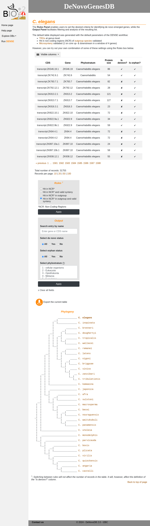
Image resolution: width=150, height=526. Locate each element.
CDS (47, 63)
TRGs (42, 38)
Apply (59, 212)
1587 (92, 163)
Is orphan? (135, 63)
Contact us (38, 523)
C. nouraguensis (88, 437)
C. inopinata (86, 324)
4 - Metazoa (58, 276)
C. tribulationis (89, 393)
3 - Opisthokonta (58, 273)
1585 (79, 163)
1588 (98, 163)
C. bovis (83, 474)
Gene (68, 63)
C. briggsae (85, 374)
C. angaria (85, 499)
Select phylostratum (52, 263)
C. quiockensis (87, 493)
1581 (55, 163)
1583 (67, 163)
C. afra (83, 412)
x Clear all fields (46, 290)
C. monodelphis (87, 462)
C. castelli (85, 506)
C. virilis (85, 487)
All (44, 244)
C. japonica (85, 406)
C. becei (83, 431)
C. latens (84, 362)
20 (59, 173)
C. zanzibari (86, 387)
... (50, 163)
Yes (52, 244)
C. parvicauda (87, 468)
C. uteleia (85, 456)
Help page (6, 30)
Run (7, 41)
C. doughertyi (87, 337)
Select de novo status (52, 238)
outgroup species (83, 41)
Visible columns (47, 54)
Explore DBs (8, 36)
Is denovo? (122, 61)
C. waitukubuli (87, 443)
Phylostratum (88, 63)
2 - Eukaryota (58, 270)
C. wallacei (85, 349)
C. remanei (85, 356)
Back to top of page (137, 517)
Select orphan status (51, 250)
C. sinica (84, 381)
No (60, 244)
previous (41, 163)
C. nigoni (84, 368)
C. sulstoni (85, 418)
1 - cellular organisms (58, 268)
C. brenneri (85, 331)
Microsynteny (46, 43)
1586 (85, 163)
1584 (73, 163)
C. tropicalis (87, 343)
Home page (7, 25)
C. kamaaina (85, 399)
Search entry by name (52, 226)
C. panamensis (87, 449)
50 (64, 173)
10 (55, 173)
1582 (61, 163)
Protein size (109, 61)
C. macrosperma (87, 424)
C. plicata (85, 481)
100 (69, 173)
